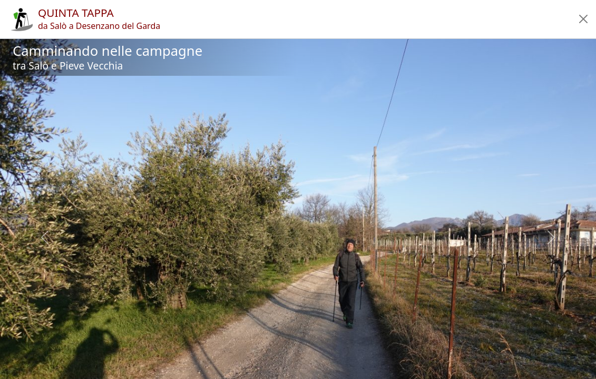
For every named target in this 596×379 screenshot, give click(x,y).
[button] (583, 19)
